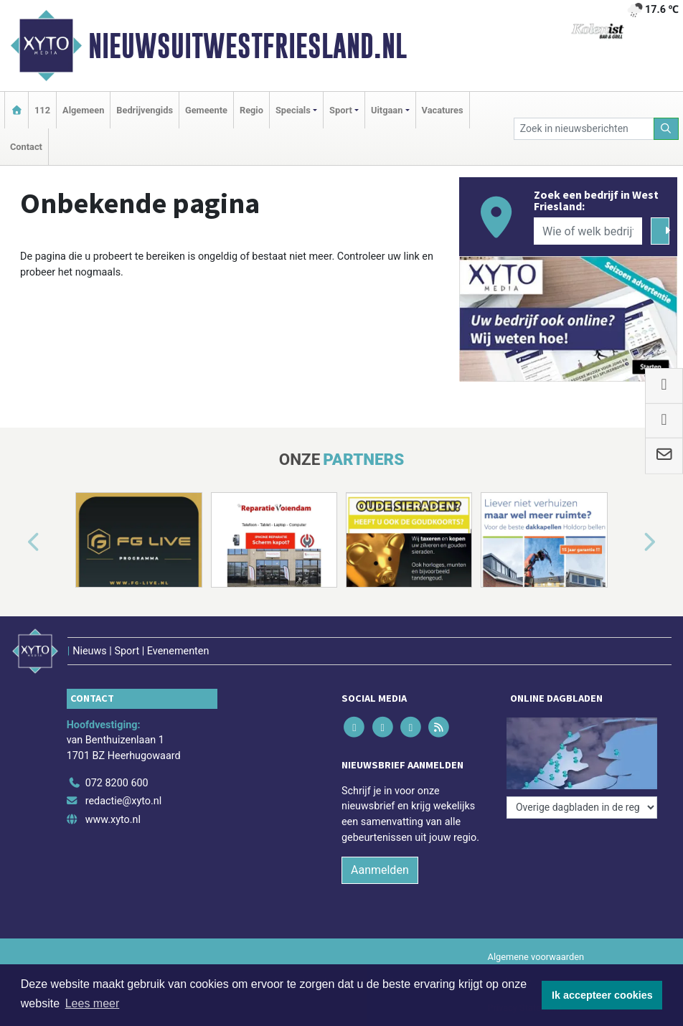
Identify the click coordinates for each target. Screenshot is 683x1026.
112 (42, 110)
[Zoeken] (666, 129)
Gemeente (206, 110)
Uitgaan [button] (386, 110)
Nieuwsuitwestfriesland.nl (247, 46)
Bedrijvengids (144, 110)
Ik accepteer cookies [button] (602, 995)
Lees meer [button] (92, 1003)
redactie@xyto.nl (123, 801)
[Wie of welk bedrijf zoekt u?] (588, 231)
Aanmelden (380, 870)
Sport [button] (340, 110)
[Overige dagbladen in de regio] (582, 807)
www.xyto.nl (113, 820)
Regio (251, 110)
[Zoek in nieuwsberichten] (584, 129)
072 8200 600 (117, 783)
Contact (26, 146)
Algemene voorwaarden (536, 956)
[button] (17, 543)
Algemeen (83, 110)
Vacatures (442, 110)
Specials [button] (293, 110)
